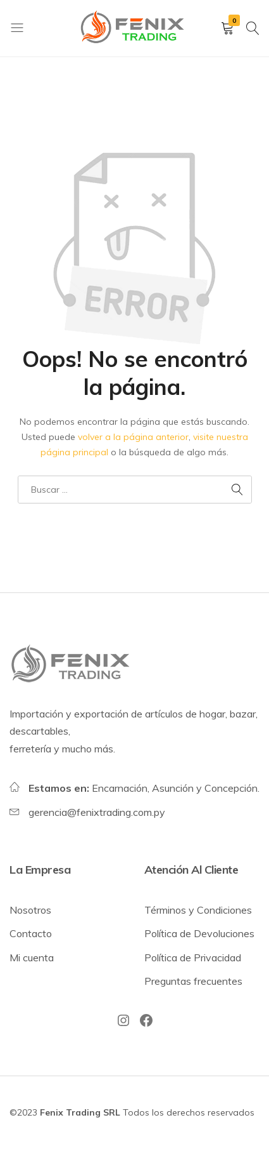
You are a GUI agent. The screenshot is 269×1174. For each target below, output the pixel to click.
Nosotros (30, 910)
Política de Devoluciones (199, 933)
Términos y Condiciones (198, 910)
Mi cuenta (31, 957)
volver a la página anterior (133, 437)
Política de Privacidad (192, 957)
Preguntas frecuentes (193, 981)
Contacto (30, 933)
